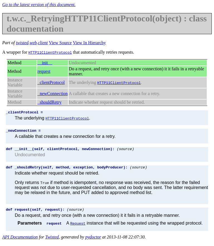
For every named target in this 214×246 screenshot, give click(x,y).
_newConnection (52, 93)
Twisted (52, 241)
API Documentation (20, 241)
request (43, 71)
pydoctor (93, 241)
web (33, 42)
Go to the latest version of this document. (39, 4)
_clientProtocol (51, 82)
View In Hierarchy (89, 42)
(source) (125, 151)
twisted (22, 42)
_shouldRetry (49, 102)
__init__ (44, 62)
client (43, 42)
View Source (60, 42)
